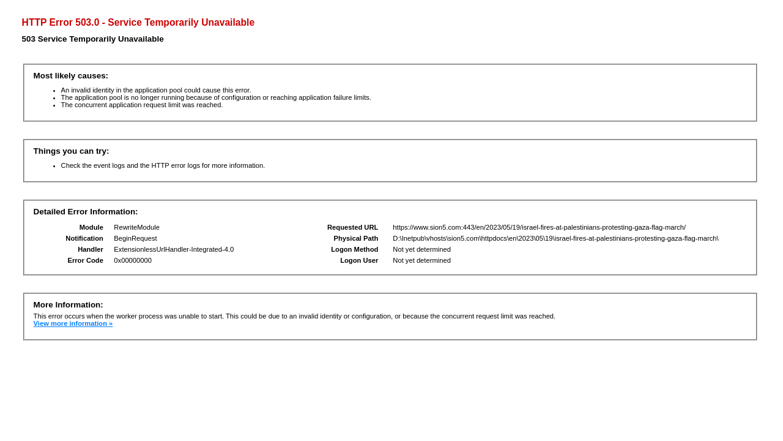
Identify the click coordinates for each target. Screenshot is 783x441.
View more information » (73, 323)
